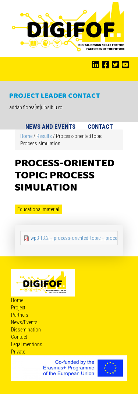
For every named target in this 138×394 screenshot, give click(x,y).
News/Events (24, 322)
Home (26, 136)
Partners (19, 315)
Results (44, 136)
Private (18, 352)
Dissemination (26, 330)
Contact (100, 126)
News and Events (50, 126)
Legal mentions (26, 344)
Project (18, 307)
